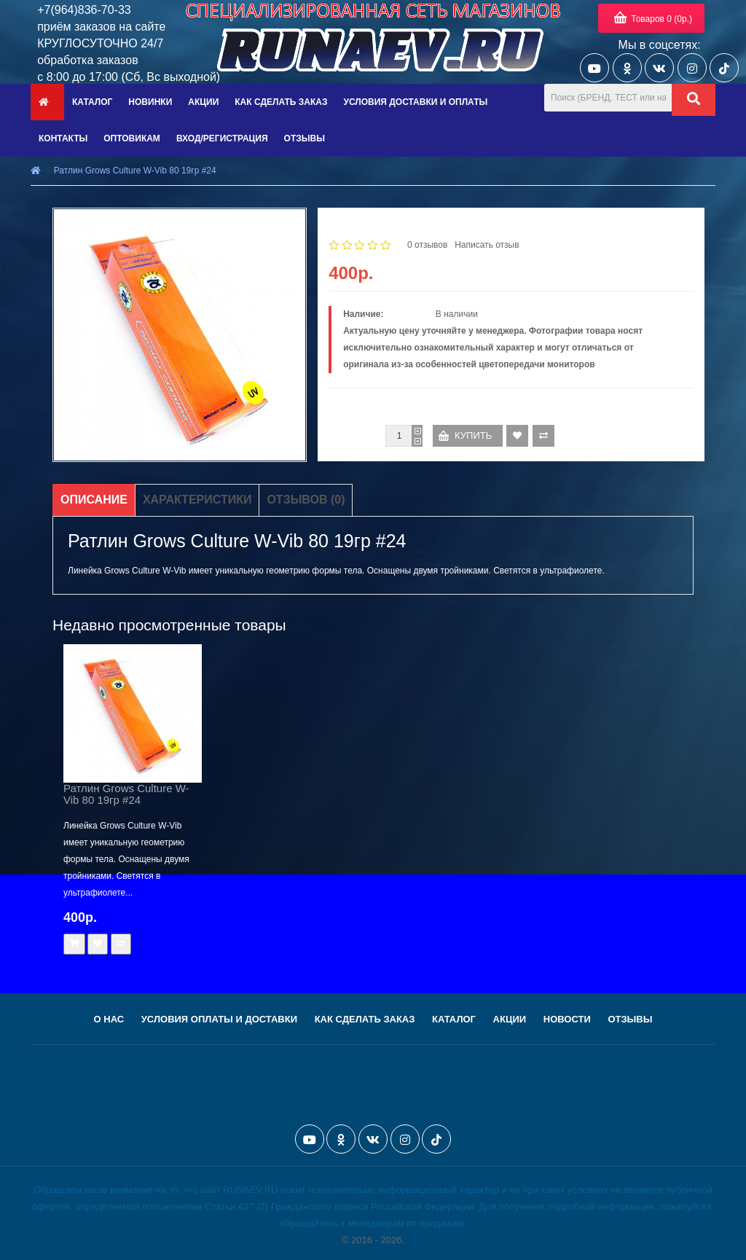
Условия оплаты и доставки (219, 1019)
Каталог (454, 1019)
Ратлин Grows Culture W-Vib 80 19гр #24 (135, 170)
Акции (510, 1019)
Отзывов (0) (306, 499)
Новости (567, 1019)
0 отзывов (427, 245)
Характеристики (197, 499)
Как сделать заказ (365, 1019)
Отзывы (630, 1019)
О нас (109, 1019)
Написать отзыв (487, 245)
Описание (93, 499)
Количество (354, 436)
